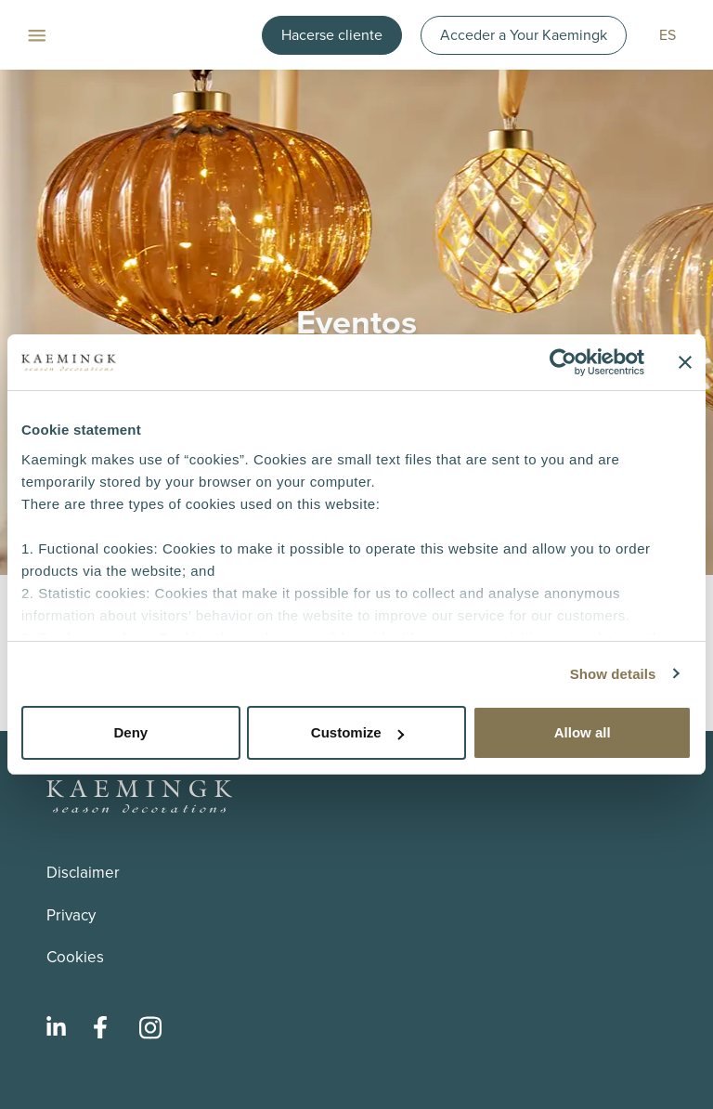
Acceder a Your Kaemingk (523, 35)
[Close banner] (685, 362)
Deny (130, 732)
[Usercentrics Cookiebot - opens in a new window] (563, 362)
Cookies (75, 957)
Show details (613, 674)
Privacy (71, 915)
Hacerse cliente (331, 35)
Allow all (582, 732)
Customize (357, 732)
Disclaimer (83, 872)
